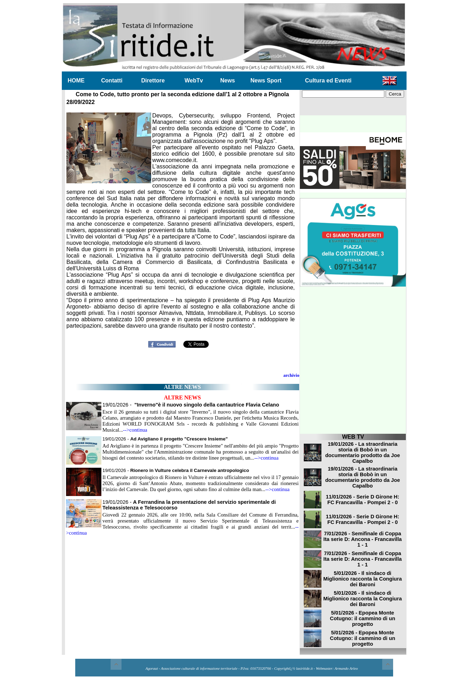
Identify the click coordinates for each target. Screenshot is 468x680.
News (227, 80)
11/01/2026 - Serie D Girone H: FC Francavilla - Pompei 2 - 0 (362, 499)
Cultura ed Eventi (328, 80)
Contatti (111, 80)
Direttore (153, 80)
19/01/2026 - (190, 405)
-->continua (135, 430)
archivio (291, 375)
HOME (76, 80)
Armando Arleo (346, 668)
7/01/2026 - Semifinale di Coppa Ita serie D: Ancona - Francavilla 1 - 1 (363, 539)
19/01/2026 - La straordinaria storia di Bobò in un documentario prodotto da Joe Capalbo (362, 452)
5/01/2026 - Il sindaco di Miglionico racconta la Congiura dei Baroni (362, 578)
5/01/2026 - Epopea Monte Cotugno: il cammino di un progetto (362, 618)
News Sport (266, 80)
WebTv (193, 80)
